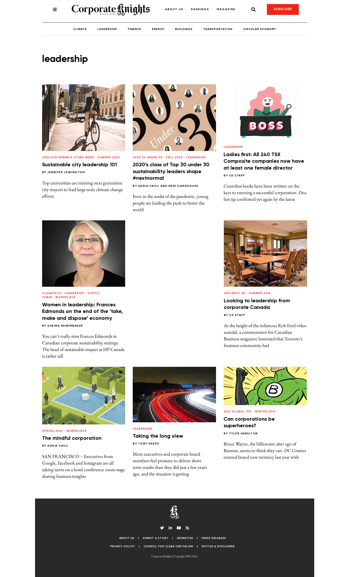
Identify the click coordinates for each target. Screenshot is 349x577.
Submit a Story (155, 538)
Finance (134, 29)
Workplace (65, 297)
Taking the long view (158, 436)
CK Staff (237, 175)
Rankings (200, 9)
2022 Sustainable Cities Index (68, 157)
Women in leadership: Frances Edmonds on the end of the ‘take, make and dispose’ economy (82, 311)
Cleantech (51, 293)
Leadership (107, 29)
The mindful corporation (72, 438)
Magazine (226, 9)
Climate (80, 29)
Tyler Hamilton (243, 433)
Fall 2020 (174, 157)
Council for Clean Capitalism (168, 546)
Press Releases (214, 538)
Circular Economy (259, 29)
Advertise (185, 538)
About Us (174, 9)
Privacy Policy (122, 546)
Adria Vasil (148, 186)
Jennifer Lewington (66, 172)
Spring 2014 (52, 431)
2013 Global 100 (237, 411)
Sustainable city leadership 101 (79, 164)
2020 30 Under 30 (147, 157)
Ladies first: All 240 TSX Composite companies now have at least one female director (264, 161)
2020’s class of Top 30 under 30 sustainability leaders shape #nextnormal (171, 171)
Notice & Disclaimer (218, 546)
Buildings (184, 29)
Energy (158, 29)
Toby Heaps (148, 443)
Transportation (217, 29)
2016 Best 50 (234, 293)
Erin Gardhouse (183, 186)
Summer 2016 (260, 293)
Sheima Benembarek (65, 326)
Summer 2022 (108, 157)
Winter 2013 (265, 411)
